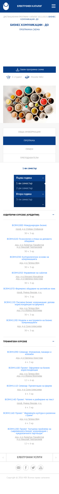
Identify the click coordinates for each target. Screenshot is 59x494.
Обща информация (29, 132)
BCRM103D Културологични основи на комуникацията (29, 258)
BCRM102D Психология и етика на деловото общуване (29, 240)
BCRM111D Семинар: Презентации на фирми (29, 386)
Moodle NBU (37, 77)
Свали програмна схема (32, 69)
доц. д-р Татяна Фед (29, 263)
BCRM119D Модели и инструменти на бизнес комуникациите (29, 322)
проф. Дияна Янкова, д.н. (29, 293)
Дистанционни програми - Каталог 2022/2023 (25, 17)
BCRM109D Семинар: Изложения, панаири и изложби (29, 353)
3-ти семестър (24, 199)
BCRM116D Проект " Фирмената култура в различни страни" (29, 414)
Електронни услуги (29, 457)
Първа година (24, 178)
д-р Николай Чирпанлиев (29, 247)
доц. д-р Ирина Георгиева (29, 311)
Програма (29, 140)
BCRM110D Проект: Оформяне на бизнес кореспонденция (29, 369)
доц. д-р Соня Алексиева (29, 326)
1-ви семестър (24, 183)
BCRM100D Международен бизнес (29, 226)
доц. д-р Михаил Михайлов (29, 277)
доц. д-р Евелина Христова (29, 279)
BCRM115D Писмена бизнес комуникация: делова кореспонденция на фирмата (29, 303)
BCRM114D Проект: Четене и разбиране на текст (29, 400)
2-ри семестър (24, 188)
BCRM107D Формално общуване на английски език (29, 289)
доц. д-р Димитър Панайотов (29, 245)
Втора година (23, 194)
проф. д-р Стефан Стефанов (29, 229)
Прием (29, 149)
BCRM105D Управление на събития (29, 273)
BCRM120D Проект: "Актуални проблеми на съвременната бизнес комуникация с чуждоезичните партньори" (29, 431)
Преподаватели (29, 157)
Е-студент (17, 77)
